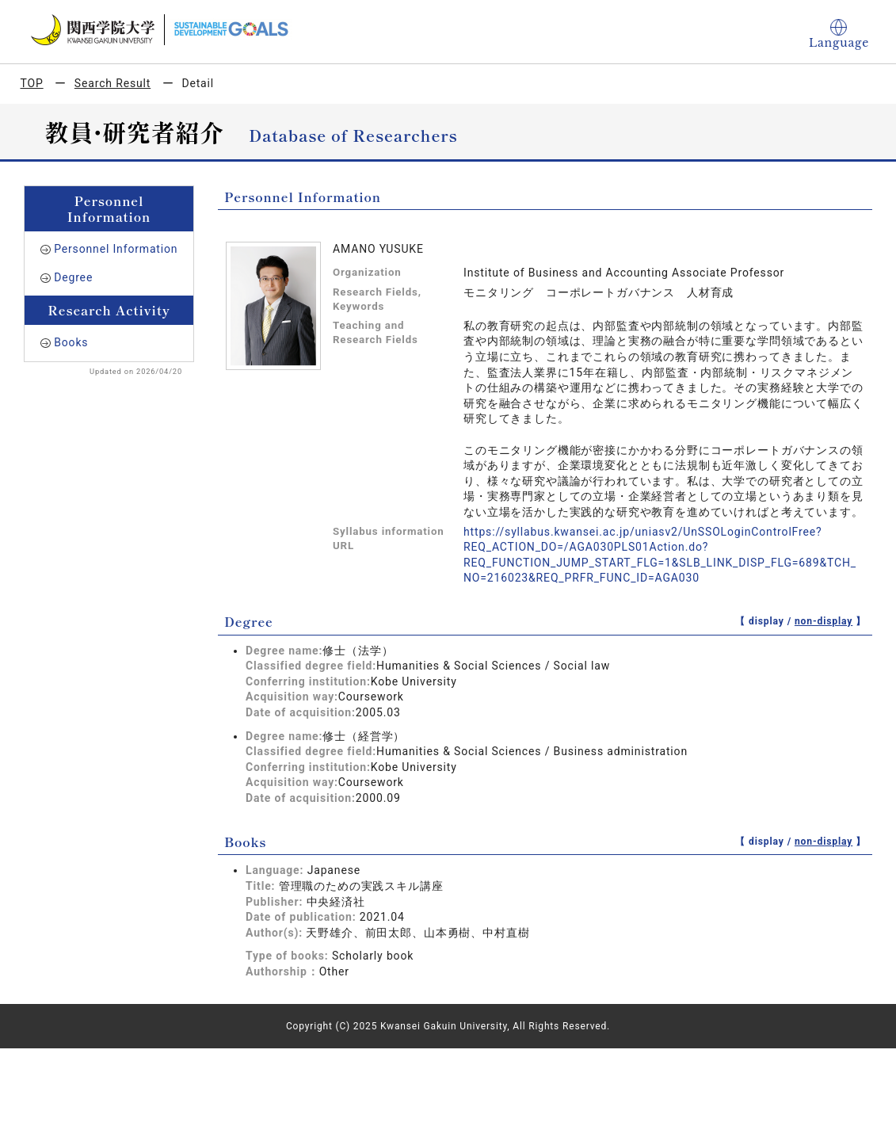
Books (71, 342)
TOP (32, 83)
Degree (73, 277)
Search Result (112, 83)
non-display (823, 621)
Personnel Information (115, 248)
